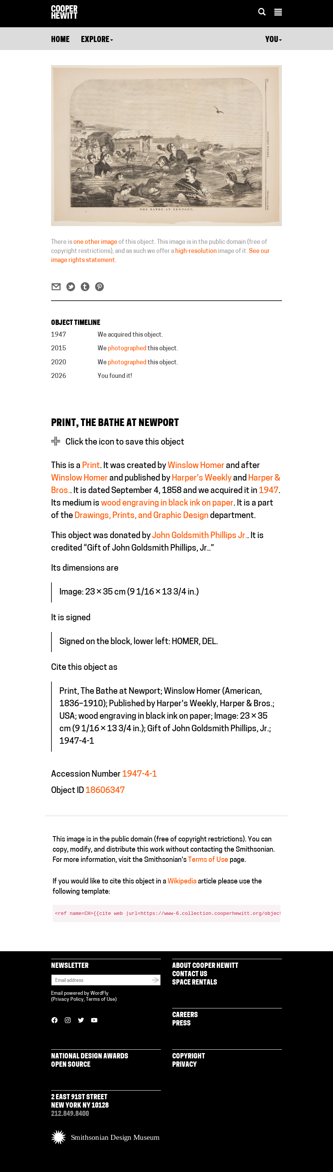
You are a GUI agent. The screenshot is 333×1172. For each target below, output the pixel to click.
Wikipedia (182, 881)
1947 (269, 491)
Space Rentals (194, 982)
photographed (127, 349)
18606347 (105, 791)
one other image (95, 242)
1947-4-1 (139, 774)
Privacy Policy (68, 999)
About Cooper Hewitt (205, 966)
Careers (185, 1015)
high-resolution (196, 251)
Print (91, 466)
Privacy (184, 1065)
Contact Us (189, 974)
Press (181, 1023)
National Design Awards (89, 1056)
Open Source (70, 1065)
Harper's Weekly (202, 478)
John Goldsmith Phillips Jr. (199, 536)
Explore (97, 40)
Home (60, 40)
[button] (278, 13)
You (273, 40)
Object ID (67, 791)
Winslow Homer (196, 466)
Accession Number (86, 774)
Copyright (188, 1056)
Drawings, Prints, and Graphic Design (142, 516)
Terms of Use (208, 860)
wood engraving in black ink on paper (167, 503)
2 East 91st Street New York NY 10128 (80, 1102)
